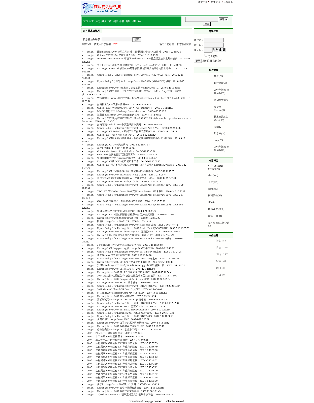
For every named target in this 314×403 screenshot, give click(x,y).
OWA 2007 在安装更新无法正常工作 (116, 154)
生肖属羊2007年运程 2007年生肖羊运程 (116, 377)
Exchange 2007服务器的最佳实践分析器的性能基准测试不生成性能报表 (134, 138)
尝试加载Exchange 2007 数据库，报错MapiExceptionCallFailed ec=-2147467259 (138, 98)
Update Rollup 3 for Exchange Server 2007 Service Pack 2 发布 (128, 128)
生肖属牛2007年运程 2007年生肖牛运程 (116, 374)
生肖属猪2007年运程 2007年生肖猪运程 (116, 343)
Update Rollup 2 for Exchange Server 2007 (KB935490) (124, 316)
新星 (128, 21)
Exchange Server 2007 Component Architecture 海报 (123, 279)
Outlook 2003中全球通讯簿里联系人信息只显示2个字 (125, 107)
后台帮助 (228, 2)
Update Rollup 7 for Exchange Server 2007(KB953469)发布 (126, 224)
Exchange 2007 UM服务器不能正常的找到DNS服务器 (125, 171)
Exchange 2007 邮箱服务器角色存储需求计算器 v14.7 (124, 235)
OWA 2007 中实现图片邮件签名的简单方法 (119, 201)
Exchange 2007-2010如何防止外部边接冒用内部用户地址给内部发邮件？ (135, 68)
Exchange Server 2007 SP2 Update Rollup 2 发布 (121, 174)
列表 (115, 21)
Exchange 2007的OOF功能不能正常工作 (118, 161)
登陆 (91, 21)
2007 (89, 333)
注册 (97, 21)
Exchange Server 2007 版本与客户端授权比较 (120, 326)
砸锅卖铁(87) (221, 100)
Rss (139, 21)
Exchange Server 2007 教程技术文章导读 (118, 391)
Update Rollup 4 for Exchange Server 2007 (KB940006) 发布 (127, 303)
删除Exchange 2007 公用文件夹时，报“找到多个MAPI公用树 (129, 51)
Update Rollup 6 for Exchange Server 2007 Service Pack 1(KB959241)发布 (134, 194)
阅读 (103, 21)
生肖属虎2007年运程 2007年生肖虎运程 (116, 370)
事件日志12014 (105, 148)
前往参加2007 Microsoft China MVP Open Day (120, 292)
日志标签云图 (184, 44)
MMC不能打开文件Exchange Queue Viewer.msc (121, 111)
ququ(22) (218, 140)
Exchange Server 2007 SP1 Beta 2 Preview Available (122, 309)
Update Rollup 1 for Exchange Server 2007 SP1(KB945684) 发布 (129, 251)
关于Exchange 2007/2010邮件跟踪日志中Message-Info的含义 (128, 65)
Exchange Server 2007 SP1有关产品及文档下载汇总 (123, 262)
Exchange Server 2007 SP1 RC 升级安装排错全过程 (123, 272)
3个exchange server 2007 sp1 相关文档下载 (119, 244)
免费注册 (203, 2)
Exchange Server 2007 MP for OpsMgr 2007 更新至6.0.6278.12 (128, 231)
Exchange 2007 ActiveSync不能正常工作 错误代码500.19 (126, 131)
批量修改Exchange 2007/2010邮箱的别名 (118, 114)
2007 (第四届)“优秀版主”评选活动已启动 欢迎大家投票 (126, 275)
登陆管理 (215, 2)
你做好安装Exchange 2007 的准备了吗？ (118, 329)
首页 (85, 21)
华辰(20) (218, 76)
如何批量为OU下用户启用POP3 (113, 104)
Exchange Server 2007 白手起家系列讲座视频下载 (123, 322)
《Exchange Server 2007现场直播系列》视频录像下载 (125, 394)
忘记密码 (217, 60)
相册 (134, 21)
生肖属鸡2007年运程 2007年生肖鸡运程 (116, 350)
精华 (109, 21)
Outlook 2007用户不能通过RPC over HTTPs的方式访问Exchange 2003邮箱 (135, 164)
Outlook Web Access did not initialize (115, 151)
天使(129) (213, 182)
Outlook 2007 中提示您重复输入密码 (116, 55)
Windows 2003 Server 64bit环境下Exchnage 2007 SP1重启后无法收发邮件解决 (137, 58)
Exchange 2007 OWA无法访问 (112, 144)
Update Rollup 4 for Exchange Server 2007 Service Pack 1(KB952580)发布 (134, 204)
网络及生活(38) (216, 209)
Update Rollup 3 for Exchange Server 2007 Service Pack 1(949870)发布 (132, 228)
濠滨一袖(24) (215, 215)
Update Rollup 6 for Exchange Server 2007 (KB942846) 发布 (127, 258)
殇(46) (211, 202)
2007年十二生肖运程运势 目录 (112, 339)
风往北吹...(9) (221, 82)
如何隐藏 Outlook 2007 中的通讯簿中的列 (119, 124)
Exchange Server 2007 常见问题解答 (115, 296)
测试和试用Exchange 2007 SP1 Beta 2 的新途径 (121, 299)
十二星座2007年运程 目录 (109, 336)
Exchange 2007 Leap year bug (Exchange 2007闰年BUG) (125, 248)
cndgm (90, 51)
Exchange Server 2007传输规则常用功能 (117, 217)
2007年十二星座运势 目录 (109, 333)
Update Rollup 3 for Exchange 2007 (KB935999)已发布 (124, 312)
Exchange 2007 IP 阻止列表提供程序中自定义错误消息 (125, 214)
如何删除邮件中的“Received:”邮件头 (116, 158)
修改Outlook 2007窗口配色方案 (113, 255)
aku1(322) (213, 175)
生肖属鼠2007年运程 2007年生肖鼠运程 (116, 380)
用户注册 (207, 60)
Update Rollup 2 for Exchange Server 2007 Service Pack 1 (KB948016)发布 (134, 238)
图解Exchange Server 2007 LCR (113, 221)
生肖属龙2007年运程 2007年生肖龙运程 (116, 363)
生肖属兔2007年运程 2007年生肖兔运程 (116, 367)
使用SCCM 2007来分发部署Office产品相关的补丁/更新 (126, 178)
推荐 (121, 21)
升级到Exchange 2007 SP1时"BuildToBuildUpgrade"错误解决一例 (130, 265)
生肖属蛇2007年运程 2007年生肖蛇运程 (116, 360)
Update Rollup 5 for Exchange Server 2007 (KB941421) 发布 (127, 285)
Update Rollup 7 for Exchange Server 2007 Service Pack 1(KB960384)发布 (134, 184)
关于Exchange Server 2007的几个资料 (116, 384)
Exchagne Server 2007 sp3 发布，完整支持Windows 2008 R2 (128, 87)
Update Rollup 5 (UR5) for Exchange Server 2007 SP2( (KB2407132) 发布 (134, 81)
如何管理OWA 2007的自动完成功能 (116, 211)
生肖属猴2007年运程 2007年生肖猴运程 (116, 353)
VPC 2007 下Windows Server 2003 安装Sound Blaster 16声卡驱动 (130, 191)
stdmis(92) (213, 188)
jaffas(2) (218, 126)
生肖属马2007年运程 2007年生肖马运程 (116, 357)
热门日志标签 (167, 44)
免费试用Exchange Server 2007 (113, 319)
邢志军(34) (219, 133)
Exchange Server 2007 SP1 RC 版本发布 (117, 282)
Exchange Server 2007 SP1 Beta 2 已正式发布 (120, 306)
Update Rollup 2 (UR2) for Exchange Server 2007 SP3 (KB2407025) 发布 (133, 74)
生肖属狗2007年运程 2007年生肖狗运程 (116, 346)
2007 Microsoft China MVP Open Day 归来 (118, 289)
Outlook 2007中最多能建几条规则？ (116, 134)
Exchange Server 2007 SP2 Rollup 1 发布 (117, 181)
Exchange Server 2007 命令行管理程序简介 (119, 387)
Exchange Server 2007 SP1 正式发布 (115, 268)
